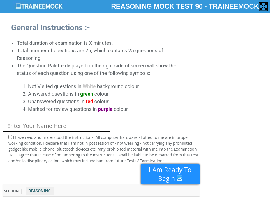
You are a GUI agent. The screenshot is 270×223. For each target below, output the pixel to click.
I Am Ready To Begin (170, 174)
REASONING (40, 190)
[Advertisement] (105, 209)
